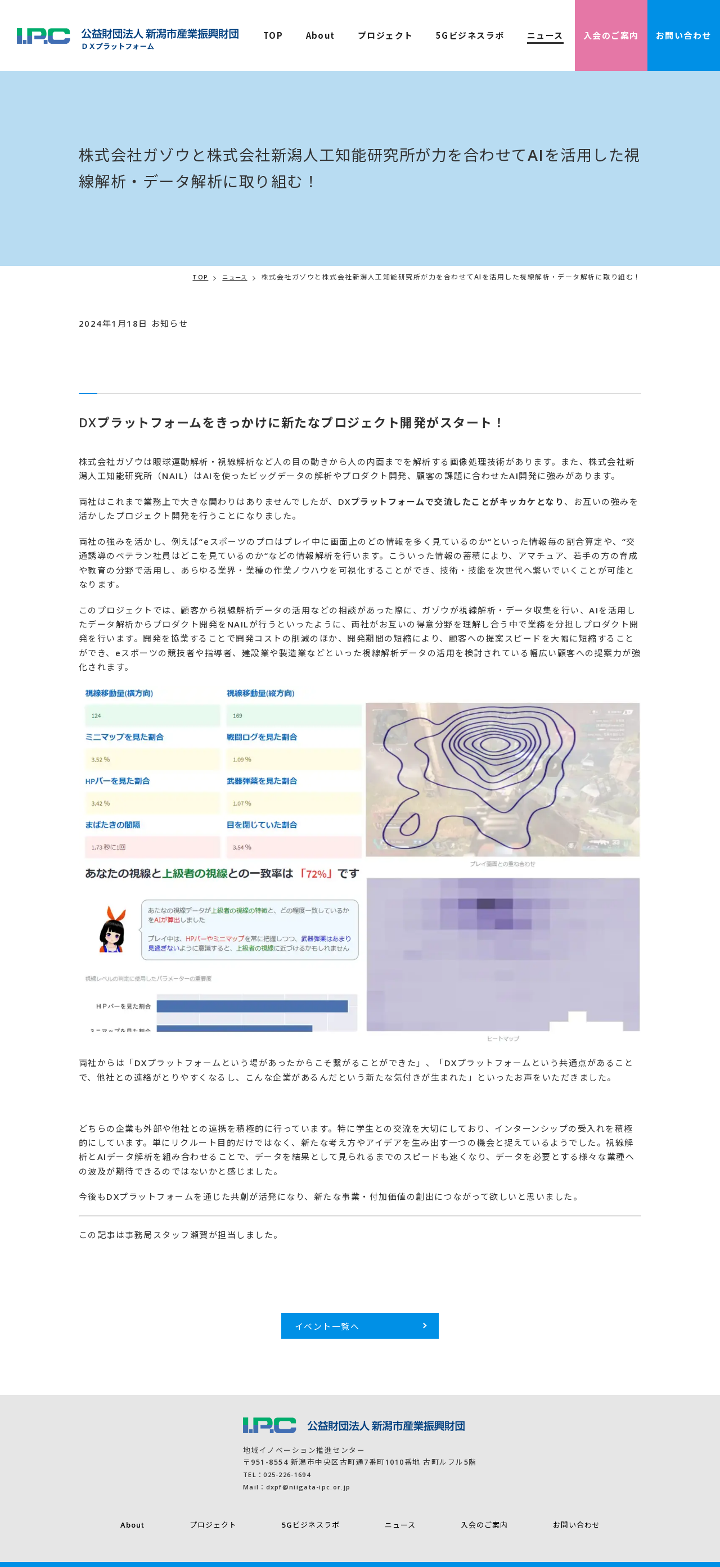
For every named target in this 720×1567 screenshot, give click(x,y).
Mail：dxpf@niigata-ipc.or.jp (88, 1487)
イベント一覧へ (327, 1326)
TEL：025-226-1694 (65, 1474)
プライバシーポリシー (62, 1550)
